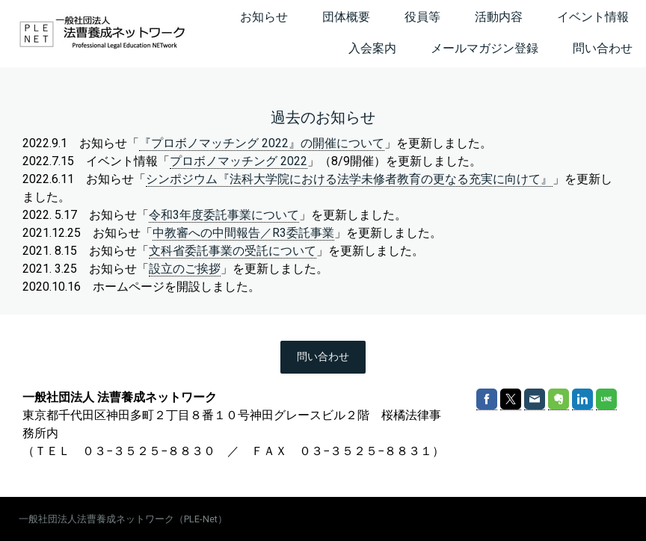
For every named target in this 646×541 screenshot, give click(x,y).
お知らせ (264, 17)
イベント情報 (593, 17)
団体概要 (346, 17)
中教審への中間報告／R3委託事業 (243, 233)
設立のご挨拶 (185, 269)
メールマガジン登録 (484, 48)
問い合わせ (603, 48)
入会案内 (372, 48)
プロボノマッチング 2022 (238, 161)
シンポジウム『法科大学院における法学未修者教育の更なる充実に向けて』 (349, 179)
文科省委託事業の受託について (232, 251)
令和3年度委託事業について (224, 215)
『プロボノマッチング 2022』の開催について (261, 143)
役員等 (422, 17)
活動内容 (499, 17)
